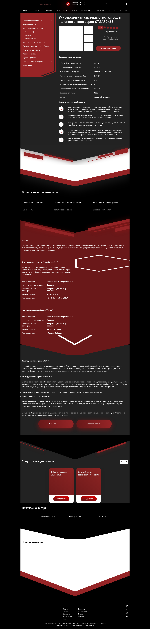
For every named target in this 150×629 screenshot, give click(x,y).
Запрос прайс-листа (108, 48)
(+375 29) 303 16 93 (78, 5)
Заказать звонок (45, 4)
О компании (99, 10)
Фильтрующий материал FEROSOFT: (37, 377)
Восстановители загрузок (103, 210)
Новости (112, 10)
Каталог (26, 10)
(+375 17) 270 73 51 (78, 3)
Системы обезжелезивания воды (67, 202)
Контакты (85, 10)
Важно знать (62, 10)
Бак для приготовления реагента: (36, 396)
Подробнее (61, 499)
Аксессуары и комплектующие (105, 202)
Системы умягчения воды (33, 202)
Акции (74, 10)
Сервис (37, 10)
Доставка (48, 10)
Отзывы (123, 10)
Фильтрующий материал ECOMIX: (36, 361)
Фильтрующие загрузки (63, 210)
